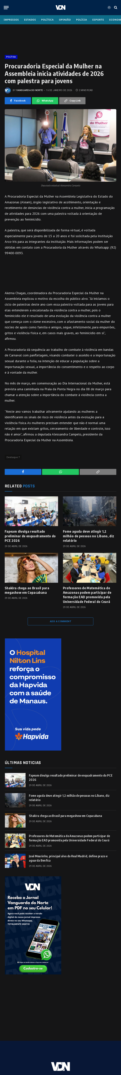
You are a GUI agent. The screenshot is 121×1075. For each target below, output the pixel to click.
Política (47, 19)
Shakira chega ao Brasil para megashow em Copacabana (27, 590)
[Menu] (6, 7)
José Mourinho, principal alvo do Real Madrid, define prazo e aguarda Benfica (68, 858)
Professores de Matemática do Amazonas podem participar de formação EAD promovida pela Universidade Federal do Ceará (87, 595)
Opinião (65, 19)
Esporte (98, 19)
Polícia (81, 19)
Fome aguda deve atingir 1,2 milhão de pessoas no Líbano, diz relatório (88, 536)
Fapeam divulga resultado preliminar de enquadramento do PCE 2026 (30, 536)
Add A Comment (60, 621)
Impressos (11, 19)
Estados (30, 19)
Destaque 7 (13, 457)
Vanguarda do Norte (29, 90)
